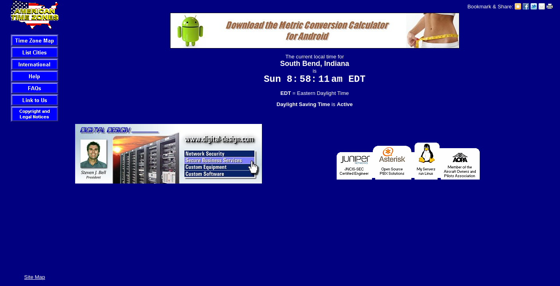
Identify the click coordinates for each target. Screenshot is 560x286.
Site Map (34, 277)
